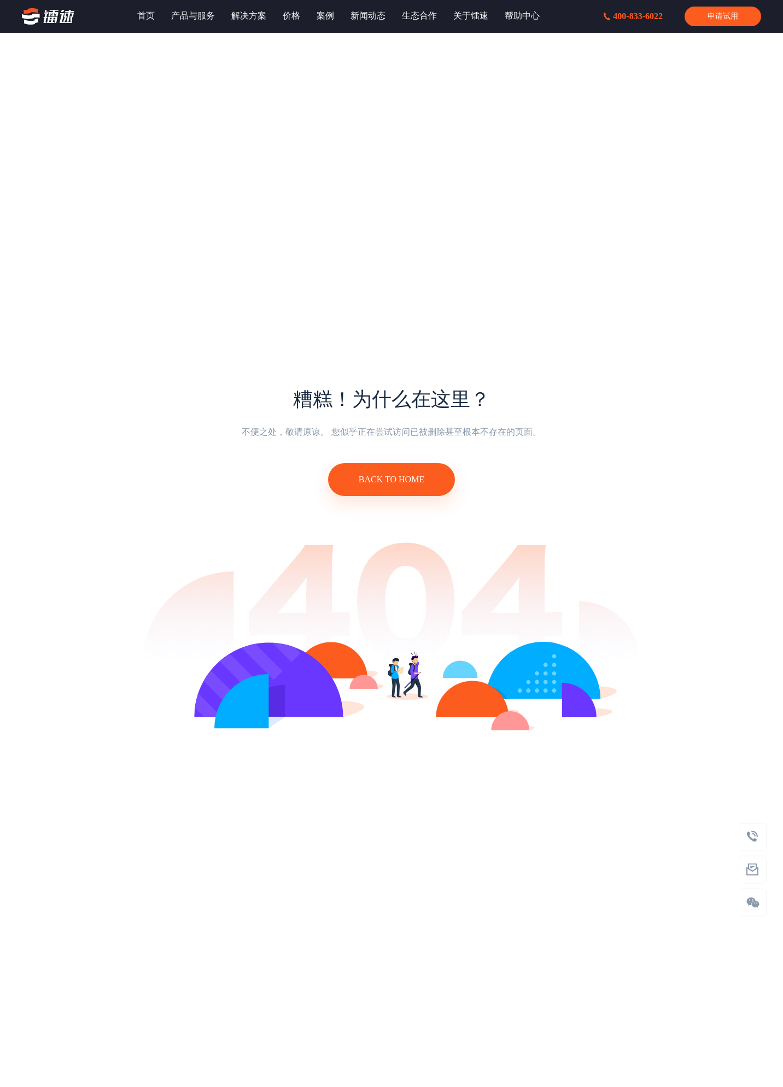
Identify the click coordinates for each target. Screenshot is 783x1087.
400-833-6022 (633, 16)
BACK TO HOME (391, 479)
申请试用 (723, 16)
